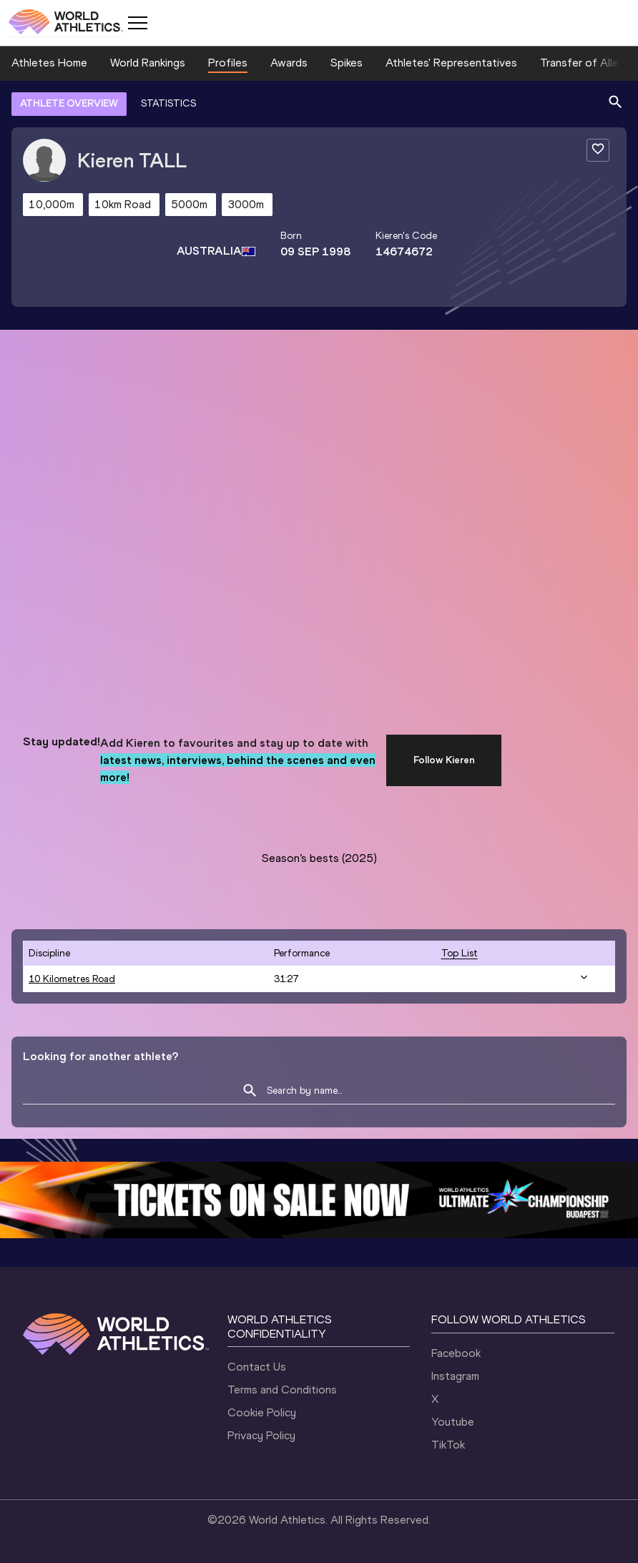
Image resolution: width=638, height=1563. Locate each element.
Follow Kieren (444, 760)
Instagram (455, 1376)
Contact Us (256, 1366)
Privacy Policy (261, 1435)
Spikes (346, 62)
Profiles (227, 62)
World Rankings (147, 62)
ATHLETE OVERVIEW (69, 103)
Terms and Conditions (282, 1389)
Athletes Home (49, 62)
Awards (289, 62)
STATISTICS (168, 103)
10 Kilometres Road (72, 979)
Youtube (452, 1422)
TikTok (448, 1444)
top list (459, 953)
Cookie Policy (261, 1412)
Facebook (456, 1353)
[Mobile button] (137, 23)
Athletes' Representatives (451, 62)
